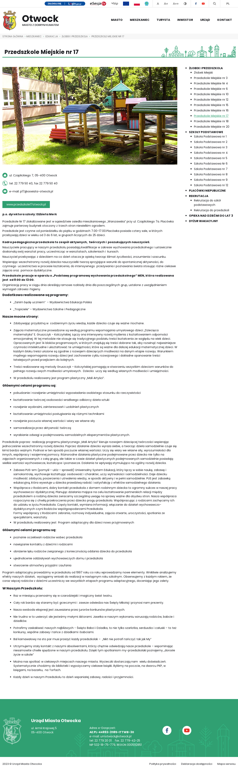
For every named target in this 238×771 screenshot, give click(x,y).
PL (228, 4)
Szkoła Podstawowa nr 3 (210, 147)
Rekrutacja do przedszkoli (211, 210)
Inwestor (185, 20)
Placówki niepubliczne (207, 191)
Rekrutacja (198, 196)
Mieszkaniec (139, 20)
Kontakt (224, 20)
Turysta (163, 20)
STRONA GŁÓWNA (12, 36)
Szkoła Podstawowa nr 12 (211, 185)
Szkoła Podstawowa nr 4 (211, 153)
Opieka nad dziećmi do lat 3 (211, 216)
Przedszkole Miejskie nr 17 (107, 36)
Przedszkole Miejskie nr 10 (211, 94)
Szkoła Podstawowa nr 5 (210, 158)
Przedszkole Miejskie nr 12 (211, 100)
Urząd (205, 20)
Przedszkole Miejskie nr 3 (211, 78)
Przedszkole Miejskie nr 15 (211, 105)
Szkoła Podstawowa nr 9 (211, 180)
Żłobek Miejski (203, 73)
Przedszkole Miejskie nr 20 (211, 127)
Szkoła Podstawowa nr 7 (211, 169)
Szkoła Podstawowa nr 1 (210, 136)
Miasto (117, 20)
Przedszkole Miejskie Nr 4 (211, 83)
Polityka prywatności (162, 764)
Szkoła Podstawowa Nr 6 (211, 164)
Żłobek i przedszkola (75, 36)
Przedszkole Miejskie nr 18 (211, 121)
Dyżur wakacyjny (203, 221)
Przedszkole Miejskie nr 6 (211, 89)
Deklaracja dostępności (196, 764)
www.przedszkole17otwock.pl (26, 204)
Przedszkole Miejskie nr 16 (211, 110)
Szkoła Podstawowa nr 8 (211, 174)
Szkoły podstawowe (206, 132)
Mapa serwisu (226, 764)
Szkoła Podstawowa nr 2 (210, 142)
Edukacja (51, 36)
